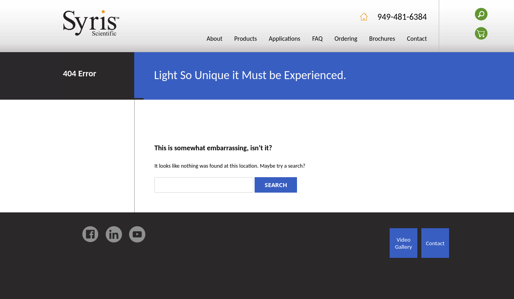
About (215, 38)
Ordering (346, 38)
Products (245, 38)
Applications (285, 38)
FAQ (317, 38)
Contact (417, 38)
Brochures (382, 38)
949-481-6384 (402, 16)
